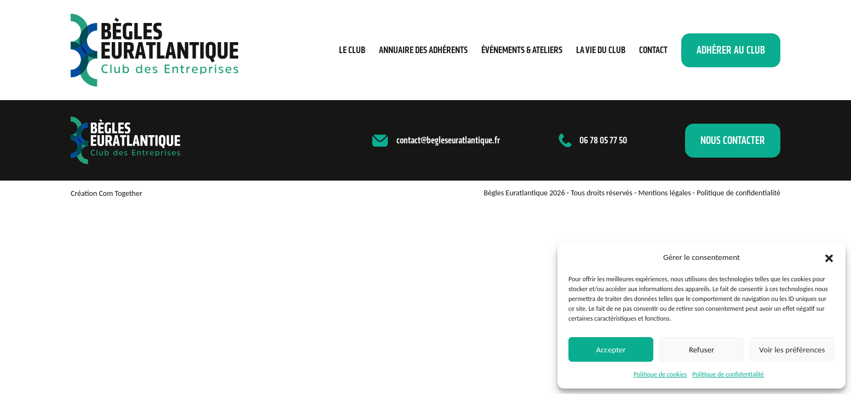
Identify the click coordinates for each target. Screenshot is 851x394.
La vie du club (600, 50)
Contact (653, 50)
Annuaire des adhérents (423, 50)
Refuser (701, 350)
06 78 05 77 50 (603, 140)
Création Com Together (106, 193)
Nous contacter (732, 140)
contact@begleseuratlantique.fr (448, 140)
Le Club (352, 50)
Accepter (611, 350)
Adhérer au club (731, 50)
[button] (829, 257)
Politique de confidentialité (728, 374)
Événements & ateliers (521, 50)
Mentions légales (664, 193)
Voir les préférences (792, 350)
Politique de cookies (660, 374)
